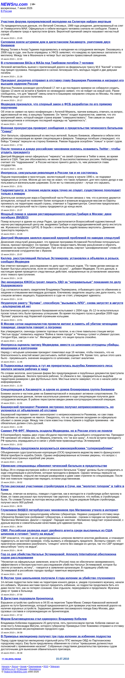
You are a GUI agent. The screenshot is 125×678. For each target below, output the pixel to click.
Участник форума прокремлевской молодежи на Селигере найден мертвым (56, 21)
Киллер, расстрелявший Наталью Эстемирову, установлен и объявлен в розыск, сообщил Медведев (60, 260)
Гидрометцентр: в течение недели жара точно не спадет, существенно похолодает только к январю (61, 192)
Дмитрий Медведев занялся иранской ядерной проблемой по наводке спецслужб (60, 237)
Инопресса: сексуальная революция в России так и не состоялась (49, 172)
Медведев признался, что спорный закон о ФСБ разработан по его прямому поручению (56, 106)
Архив (23, 666)
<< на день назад (11, 658)
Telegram (55, 666)
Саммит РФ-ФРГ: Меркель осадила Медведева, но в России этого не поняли (56, 430)
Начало (6, 666)
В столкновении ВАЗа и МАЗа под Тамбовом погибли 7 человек (47, 62)
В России (6, 11)
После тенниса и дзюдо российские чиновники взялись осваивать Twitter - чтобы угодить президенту (60, 150)
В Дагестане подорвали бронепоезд (27, 598)
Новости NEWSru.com (15, 671)
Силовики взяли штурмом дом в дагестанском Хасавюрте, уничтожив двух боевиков (55, 43)
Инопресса (35, 669)
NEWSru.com (14, 4)
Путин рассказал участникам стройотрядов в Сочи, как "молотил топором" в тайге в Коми (62, 488)
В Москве (22, 669)
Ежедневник (35, 666)
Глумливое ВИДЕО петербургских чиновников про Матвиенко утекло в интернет (59, 510)
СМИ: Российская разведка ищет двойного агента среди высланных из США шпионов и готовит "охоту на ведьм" (56, 532)
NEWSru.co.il (8, 669)
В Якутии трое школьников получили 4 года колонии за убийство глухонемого (58, 578)
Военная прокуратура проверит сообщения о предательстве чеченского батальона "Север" (62, 129)
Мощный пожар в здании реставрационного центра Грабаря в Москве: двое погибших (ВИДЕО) (56, 215)
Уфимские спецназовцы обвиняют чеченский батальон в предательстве (54, 465)
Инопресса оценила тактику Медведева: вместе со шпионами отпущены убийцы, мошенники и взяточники (60, 346)
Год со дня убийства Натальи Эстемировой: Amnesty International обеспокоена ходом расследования (58, 556)
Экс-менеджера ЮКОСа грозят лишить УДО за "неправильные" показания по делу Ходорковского (61, 283)
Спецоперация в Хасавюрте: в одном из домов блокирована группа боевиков (57, 389)
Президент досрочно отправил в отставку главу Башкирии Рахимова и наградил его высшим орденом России (62, 82)
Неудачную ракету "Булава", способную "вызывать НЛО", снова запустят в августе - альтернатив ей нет (62, 304)
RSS (45, 666)
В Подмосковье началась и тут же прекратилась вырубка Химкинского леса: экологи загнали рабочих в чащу (57, 367)
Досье (15, 666)
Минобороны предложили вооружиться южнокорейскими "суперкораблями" (57, 448)
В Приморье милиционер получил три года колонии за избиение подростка (56, 636)
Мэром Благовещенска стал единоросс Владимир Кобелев (44, 618)
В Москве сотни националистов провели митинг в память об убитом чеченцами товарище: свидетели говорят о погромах (59, 325)
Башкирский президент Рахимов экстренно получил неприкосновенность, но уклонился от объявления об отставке (57, 408)
